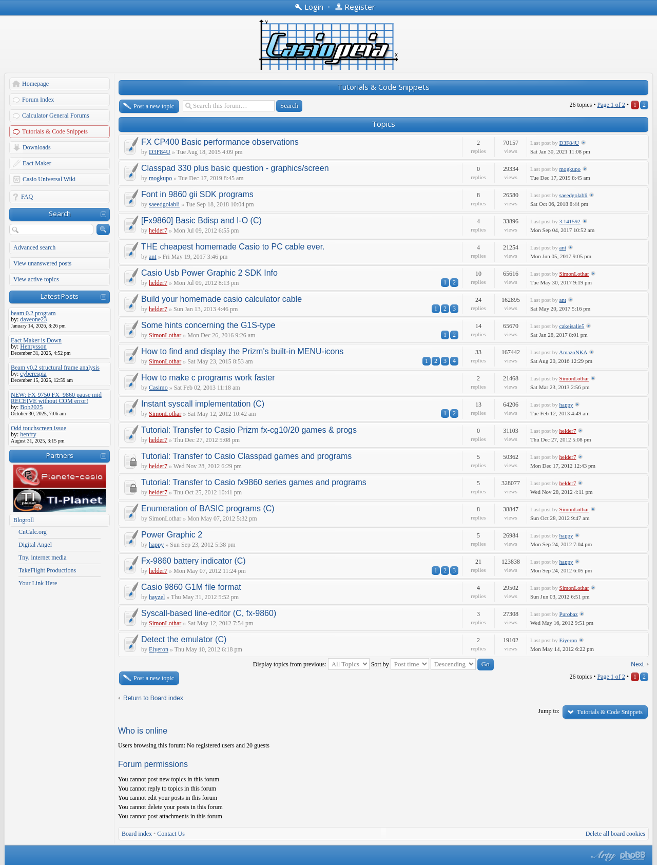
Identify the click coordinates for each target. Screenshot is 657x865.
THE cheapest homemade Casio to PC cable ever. (233, 246)
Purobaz (568, 614)
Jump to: (548, 711)
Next (637, 664)
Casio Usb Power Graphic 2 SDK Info (209, 272)
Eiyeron (158, 649)
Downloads (37, 147)
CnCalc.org (32, 531)
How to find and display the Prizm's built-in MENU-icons (242, 351)
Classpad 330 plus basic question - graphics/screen (235, 168)
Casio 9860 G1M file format (191, 587)
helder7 (158, 230)
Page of (611, 104)
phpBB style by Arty (602, 856)
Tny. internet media (42, 557)
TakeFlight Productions (47, 570)
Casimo (158, 387)
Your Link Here (37, 583)
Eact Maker (37, 163)
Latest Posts (60, 296)
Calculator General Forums (55, 115)
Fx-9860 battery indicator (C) (193, 560)
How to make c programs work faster (208, 377)
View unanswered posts (42, 263)
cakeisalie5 (572, 326)
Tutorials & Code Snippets (55, 131)
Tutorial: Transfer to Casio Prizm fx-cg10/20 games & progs (249, 430)
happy (566, 404)
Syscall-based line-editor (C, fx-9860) (208, 613)
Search (60, 213)
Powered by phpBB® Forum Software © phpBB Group (632, 856)
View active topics (36, 279)
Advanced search (34, 247)
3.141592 (570, 221)
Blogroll (23, 520)
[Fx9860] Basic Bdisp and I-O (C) (201, 220)
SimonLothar (574, 274)
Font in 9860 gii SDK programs (197, 194)
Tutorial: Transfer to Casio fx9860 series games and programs (253, 482)
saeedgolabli (164, 204)
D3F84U (159, 152)
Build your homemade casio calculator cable (221, 299)
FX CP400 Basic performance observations (220, 142)
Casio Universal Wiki (49, 179)
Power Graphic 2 (171, 534)
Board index (137, 833)
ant (153, 256)
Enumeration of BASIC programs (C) (208, 508)
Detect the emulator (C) (183, 639)
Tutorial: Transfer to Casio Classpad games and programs (246, 456)
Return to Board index (153, 698)
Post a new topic (153, 106)
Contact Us (171, 833)
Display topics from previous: (311, 664)
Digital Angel (35, 544)
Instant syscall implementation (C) (202, 403)
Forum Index (38, 99)
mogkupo (160, 178)
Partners (59, 455)
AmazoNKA (573, 352)
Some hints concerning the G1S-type (208, 325)
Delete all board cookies (615, 833)
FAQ (27, 196)
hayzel (157, 597)
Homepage (35, 83)
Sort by (400, 664)
